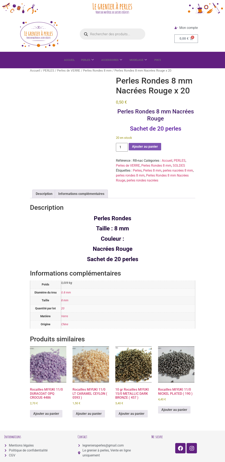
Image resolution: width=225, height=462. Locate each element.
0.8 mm (66, 292)
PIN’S (161, 60)
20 (62, 308)
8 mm (64, 300)
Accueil (35, 70)
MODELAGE (140, 60)
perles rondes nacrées (142, 180)
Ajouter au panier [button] (46, 414)
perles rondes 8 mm (130, 175)
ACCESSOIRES (111, 60)
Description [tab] (44, 194)
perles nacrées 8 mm (178, 170)
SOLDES (179, 165)
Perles (137, 170)
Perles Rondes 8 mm (97, 70)
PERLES (85, 60)
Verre (64, 316)
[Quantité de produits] (122, 147)
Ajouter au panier (145, 146)
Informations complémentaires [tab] (81, 194)
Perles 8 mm (152, 170)
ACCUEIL (66, 60)
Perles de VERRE (68, 70)
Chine (64, 324)
